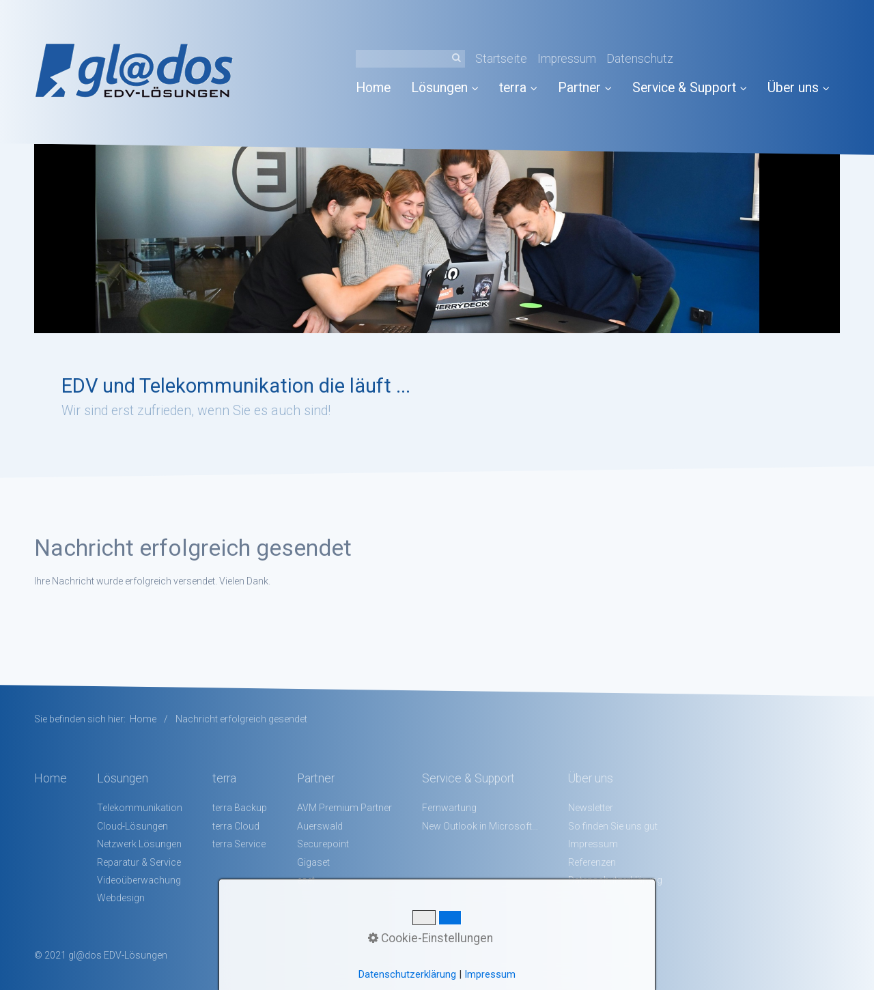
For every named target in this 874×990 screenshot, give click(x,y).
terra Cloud (235, 826)
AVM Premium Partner (344, 807)
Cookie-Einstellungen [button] (430, 938)
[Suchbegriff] (410, 59)
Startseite (501, 59)
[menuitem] (378, 87)
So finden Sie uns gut (613, 826)
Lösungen (445, 88)
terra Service (239, 843)
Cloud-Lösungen (132, 826)
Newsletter (590, 807)
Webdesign (121, 897)
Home (373, 88)
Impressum (566, 59)
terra (518, 88)
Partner (585, 88)
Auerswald (320, 826)
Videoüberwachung (139, 880)
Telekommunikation (139, 807)
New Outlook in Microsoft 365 (480, 826)
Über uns (798, 88)
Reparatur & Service (139, 862)
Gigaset (313, 862)
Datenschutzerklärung (407, 974)
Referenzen (592, 862)
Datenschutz (639, 59)
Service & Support (689, 88)
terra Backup (239, 807)
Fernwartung (449, 807)
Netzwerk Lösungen (139, 843)
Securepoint (323, 843)
